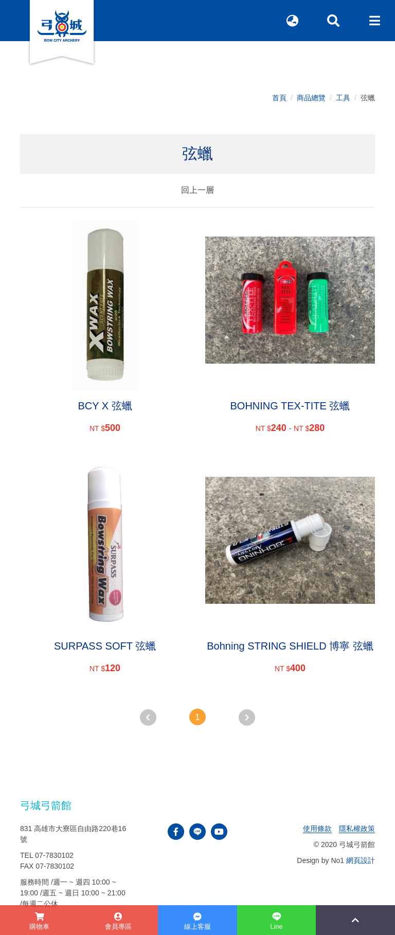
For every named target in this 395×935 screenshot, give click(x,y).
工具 (343, 98)
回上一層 (197, 190)
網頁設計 (360, 860)
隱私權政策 (357, 828)
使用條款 (317, 828)
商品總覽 (311, 98)
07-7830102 (54, 855)
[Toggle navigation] (374, 20)
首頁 (279, 98)
